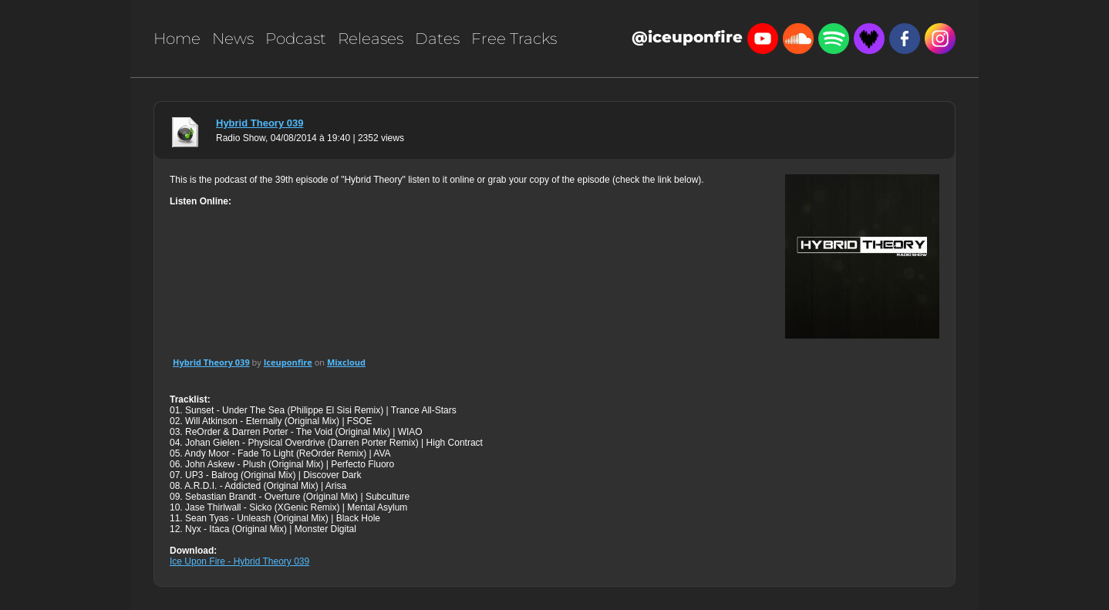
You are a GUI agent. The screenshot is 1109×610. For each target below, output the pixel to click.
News (233, 38)
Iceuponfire (288, 362)
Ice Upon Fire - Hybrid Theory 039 (239, 561)
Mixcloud (346, 362)
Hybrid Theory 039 (259, 123)
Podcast (295, 38)
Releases (370, 38)
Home (177, 38)
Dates (437, 38)
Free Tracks (514, 38)
